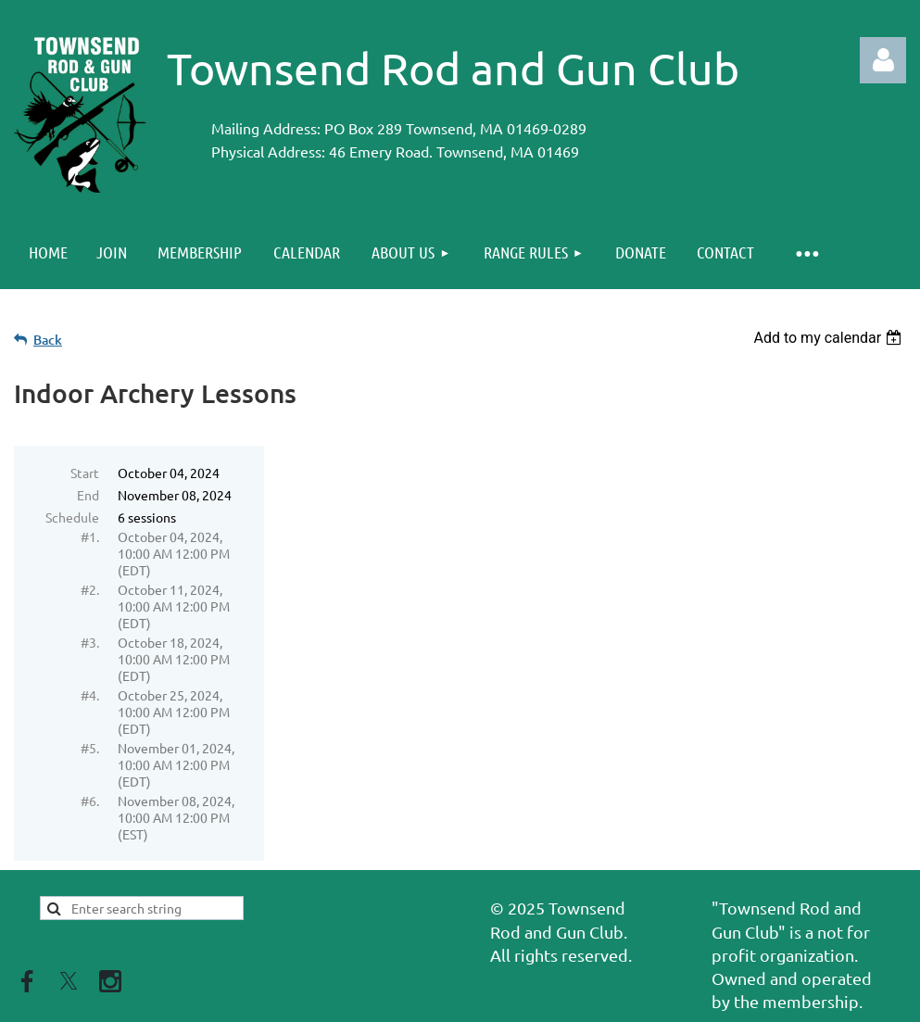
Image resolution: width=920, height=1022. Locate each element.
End (88, 494)
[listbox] (829, 337)
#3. (90, 642)
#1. (90, 536)
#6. (90, 800)
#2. (90, 589)
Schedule (72, 517)
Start (84, 472)
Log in (883, 60)
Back (47, 339)
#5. (90, 747)
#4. (90, 695)
